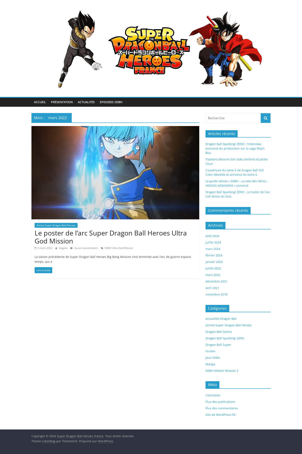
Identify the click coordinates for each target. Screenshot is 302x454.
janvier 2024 (214, 262)
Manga (210, 364)
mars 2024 (213, 249)
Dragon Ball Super (218, 345)
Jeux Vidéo (213, 358)
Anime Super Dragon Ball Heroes (56, 225)
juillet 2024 (213, 242)
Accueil (40, 102)
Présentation (62, 102)
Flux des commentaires (222, 408)
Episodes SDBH (111, 102)
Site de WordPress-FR (221, 415)
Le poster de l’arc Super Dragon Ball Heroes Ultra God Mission (111, 236)
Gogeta (63, 248)
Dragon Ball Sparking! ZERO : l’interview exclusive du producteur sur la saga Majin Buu (235, 148)
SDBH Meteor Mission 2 (222, 371)
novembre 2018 (216, 294)
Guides (210, 351)
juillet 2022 (213, 268)
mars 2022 (213, 275)
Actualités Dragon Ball (221, 319)
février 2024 (214, 255)
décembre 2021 (216, 281)
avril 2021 (212, 288)
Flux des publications (220, 402)
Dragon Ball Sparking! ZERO (225, 338)
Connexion (213, 395)
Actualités (86, 102)
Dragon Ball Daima (219, 332)
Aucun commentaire (84, 248)
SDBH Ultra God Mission (118, 248)
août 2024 (212, 236)
